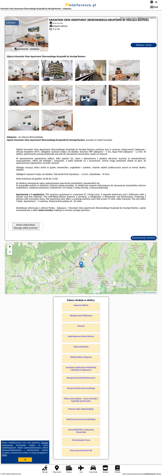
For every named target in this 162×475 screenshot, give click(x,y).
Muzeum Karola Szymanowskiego (81, 388)
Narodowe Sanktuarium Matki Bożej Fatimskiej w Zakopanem (81, 368)
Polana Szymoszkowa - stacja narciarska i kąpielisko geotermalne (81, 399)
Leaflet (137, 292)
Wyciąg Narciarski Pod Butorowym (81, 378)
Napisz (158, 474)
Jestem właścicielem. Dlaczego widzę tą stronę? (26, 226)
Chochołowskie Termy (81, 440)
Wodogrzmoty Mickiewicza (81, 315)
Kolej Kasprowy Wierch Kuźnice (81, 336)
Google (45, 442)
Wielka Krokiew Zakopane (81, 357)
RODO (4, 455)
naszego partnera (81, 210)
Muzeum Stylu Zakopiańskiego (81, 409)
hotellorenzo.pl (80, 5)
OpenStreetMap (150, 292)
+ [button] (10, 247)
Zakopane (10, 22)
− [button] (10, 252)
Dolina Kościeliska (81, 346)
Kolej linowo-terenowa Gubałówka (80, 419)
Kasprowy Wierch (81, 305)
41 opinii (98, 140)
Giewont (80, 326)
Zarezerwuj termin (143, 237)
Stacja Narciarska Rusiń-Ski (81, 450)
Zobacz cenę (144, 45)
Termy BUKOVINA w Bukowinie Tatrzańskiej (81, 430)
